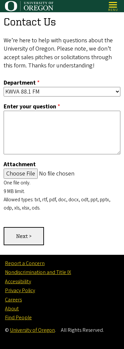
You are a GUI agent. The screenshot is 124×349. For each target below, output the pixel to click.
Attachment (20, 165)
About (12, 308)
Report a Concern (25, 263)
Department (20, 83)
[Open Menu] (113, 6)
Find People (18, 317)
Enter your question (30, 106)
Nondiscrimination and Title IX (38, 272)
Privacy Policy (20, 290)
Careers (13, 299)
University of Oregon (32, 330)
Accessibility (18, 281)
